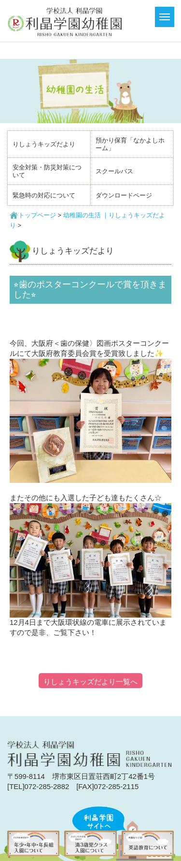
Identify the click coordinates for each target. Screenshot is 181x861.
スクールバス (114, 171)
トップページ (37, 215)
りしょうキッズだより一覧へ (90, 682)
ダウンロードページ (124, 195)
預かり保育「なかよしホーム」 (130, 144)
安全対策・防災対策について (47, 171)
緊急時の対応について (44, 195)
